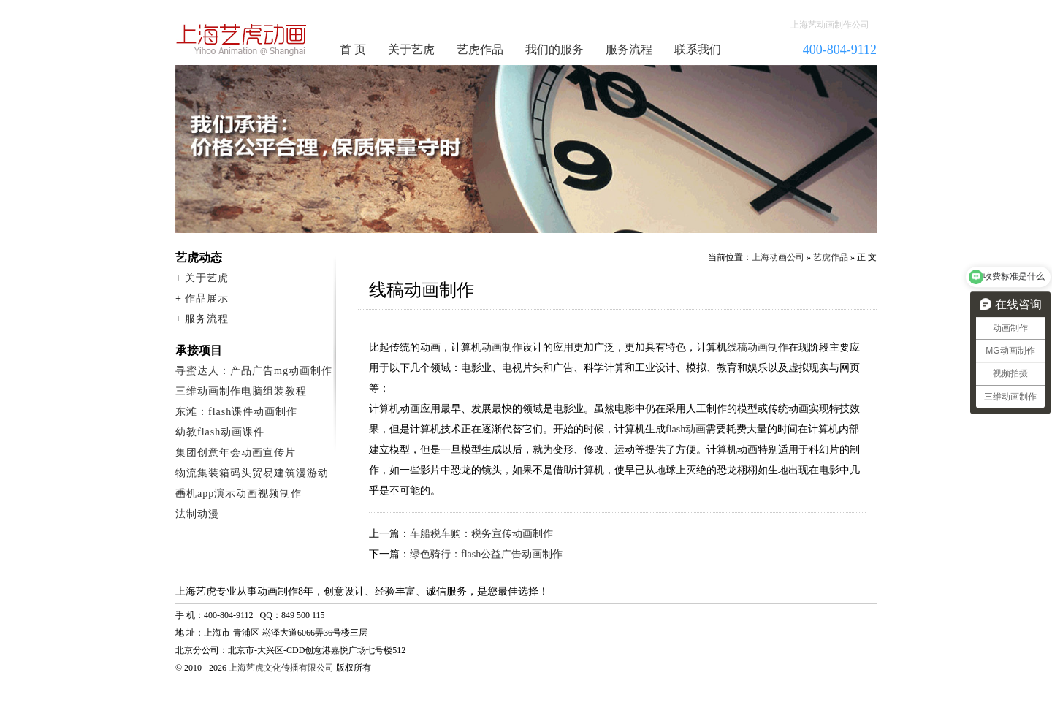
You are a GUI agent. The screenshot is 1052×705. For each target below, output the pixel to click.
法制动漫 (197, 513)
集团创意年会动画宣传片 (235, 452)
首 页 (353, 49)
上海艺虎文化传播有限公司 (281, 668)
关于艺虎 (411, 49)
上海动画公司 (778, 257)
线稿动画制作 (757, 347)
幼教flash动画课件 (219, 432)
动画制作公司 (241, 39)
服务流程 (629, 49)
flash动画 (686, 429)
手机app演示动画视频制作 (238, 493)
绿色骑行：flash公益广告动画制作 (486, 554)
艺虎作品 (480, 49)
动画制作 (501, 347)
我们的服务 (554, 49)
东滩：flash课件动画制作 (236, 411)
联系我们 (697, 49)
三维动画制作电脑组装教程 (241, 391)
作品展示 (207, 298)
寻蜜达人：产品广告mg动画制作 (253, 370)
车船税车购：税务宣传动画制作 (481, 533)
